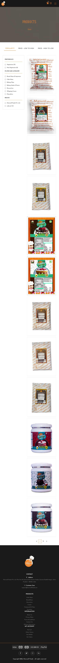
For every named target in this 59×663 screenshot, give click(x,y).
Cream (29, 604)
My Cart (29, 629)
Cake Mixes (29, 597)
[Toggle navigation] (55, 3)
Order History (29, 632)
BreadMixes (29, 600)
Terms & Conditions (29, 619)
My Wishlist (29, 634)
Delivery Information (29, 624)
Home (29, 29)
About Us (29, 614)
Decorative (29, 602)
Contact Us (29, 622)
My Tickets (29, 637)
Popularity (9, 48)
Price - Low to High (26, 48)
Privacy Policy (29, 617)
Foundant (29, 609)
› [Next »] (46, 541)
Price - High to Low (46, 48)
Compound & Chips (29, 607)
